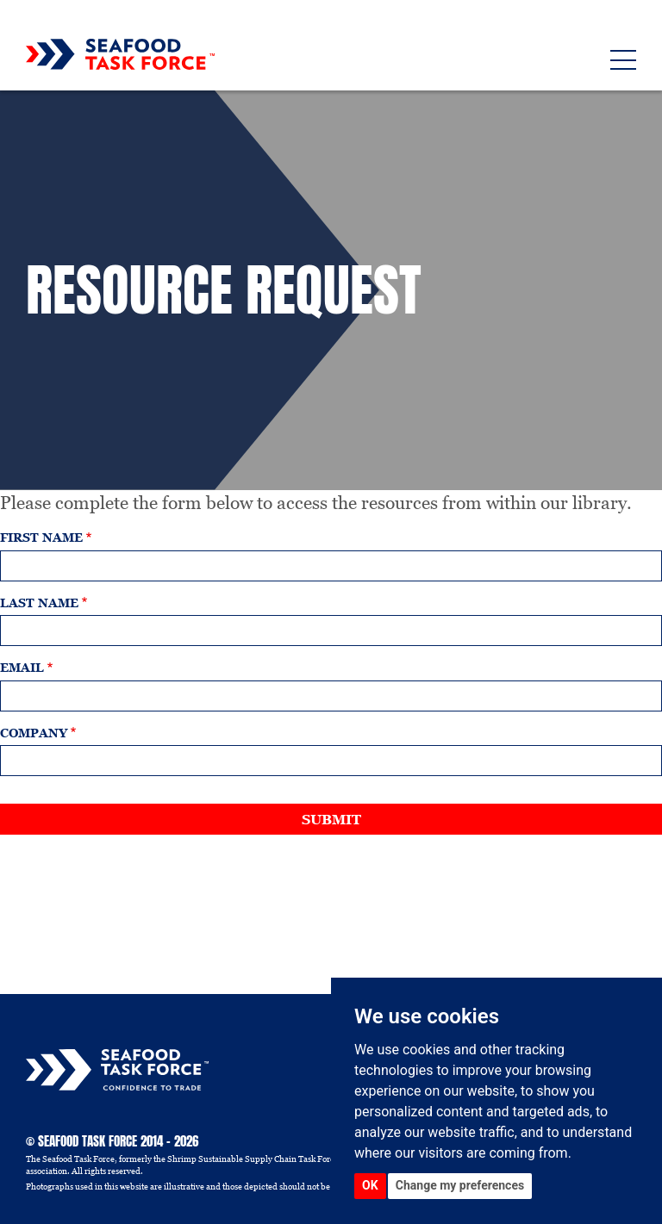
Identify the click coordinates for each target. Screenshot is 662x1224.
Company (33, 733)
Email (22, 668)
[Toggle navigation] (623, 59)
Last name (39, 603)
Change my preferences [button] (460, 1185)
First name (41, 537)
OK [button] (370, 1185)
